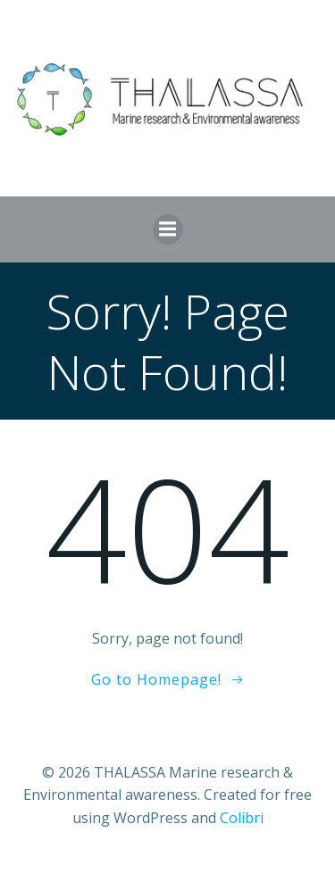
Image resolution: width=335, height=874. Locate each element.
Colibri (242, 818)
